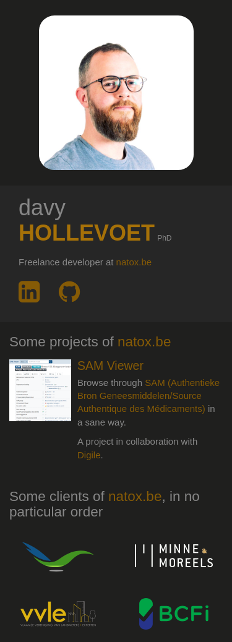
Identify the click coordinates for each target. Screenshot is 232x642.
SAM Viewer (110, 365)
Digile (89, 455)
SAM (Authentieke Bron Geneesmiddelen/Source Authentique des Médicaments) (148, 395)
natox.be (134, 262)
